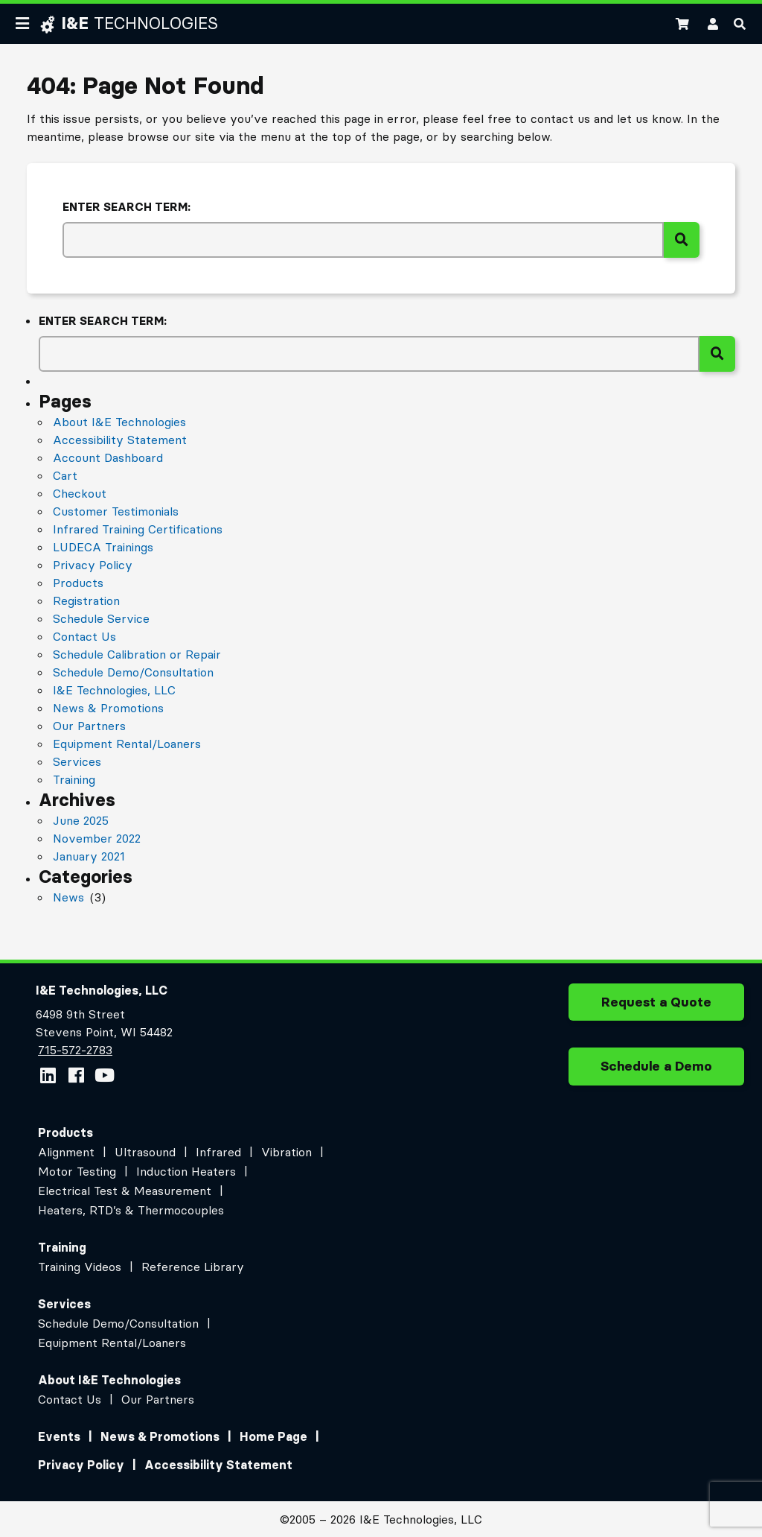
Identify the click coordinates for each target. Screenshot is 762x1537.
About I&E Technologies (119, 421)
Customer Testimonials (116, 511)
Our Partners (89, 725)
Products (78, 582)
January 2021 (89, 856)
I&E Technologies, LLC (114, 689)
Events (59, 1436)
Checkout (79, 493)
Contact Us (84, 636)
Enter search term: (126, 207)
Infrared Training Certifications (137, 529)
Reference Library (192, 1266)
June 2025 (81, 820)
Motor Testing (77, 1171)
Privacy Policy (92, 564)
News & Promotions (108, 707)
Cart (65, 475)
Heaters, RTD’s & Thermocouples (131, 1209)
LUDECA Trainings (103, 546)
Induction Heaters (186, 1171)
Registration (86, 600)
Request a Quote (656, 1007)
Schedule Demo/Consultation (133, 672)
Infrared (218, 1151)
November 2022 (97, 838)
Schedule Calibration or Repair (137, 654)
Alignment (66, 1151)
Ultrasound (145, 1151)
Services (77, 761)
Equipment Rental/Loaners (127, 743)
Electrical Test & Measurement (124, 1190)
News (68, 897)
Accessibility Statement (120, 439)
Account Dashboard (108, 457)
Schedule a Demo (656, 1071)
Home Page (273, 1436)
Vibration (286, 1151)
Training (74, 779)
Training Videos (79, 1266)
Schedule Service (101, 618)
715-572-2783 (74, 1050)
